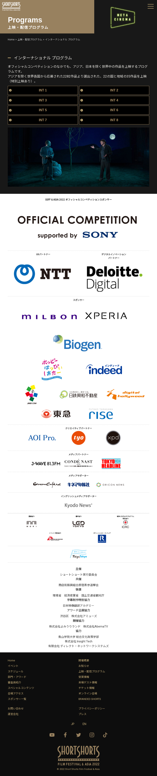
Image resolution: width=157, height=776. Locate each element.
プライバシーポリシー (91, 708)
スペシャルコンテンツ (21, 688)
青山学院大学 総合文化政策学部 (78, 637)
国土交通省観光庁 (92, 595)
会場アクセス (16, 693)
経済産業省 (71, 595)
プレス (82, 714)
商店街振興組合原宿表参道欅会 (78, 585)
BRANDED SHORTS (89, 699)
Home (11, 660)
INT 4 (114, 100)
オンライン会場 (87, 693)
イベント (13, 665)
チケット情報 (86, 688)
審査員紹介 (14, 682)
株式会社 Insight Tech (78, 641)
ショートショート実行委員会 (78, 574)
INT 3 (43, 100)
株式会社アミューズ (84, 616)
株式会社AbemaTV (95, 626)
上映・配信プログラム (91, 671)
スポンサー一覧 (17, 699)
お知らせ (83, 665)
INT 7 (43, 120)
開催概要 (83, 660)
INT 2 (114, 90)
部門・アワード (17, 676)
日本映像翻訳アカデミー (78, 605)
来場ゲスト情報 (87, 682)
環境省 (57, 595)
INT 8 (114, 120)
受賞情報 (83, 676)
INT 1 (43, 90)
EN (84, 724)
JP (72, 724)
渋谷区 (64, 616)
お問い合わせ (16, 708)
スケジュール (16, 671)
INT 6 (114, 110)
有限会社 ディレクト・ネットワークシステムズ (78, 646)
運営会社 (13, 714)
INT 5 (43, 110)
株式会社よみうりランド (65, 626)
